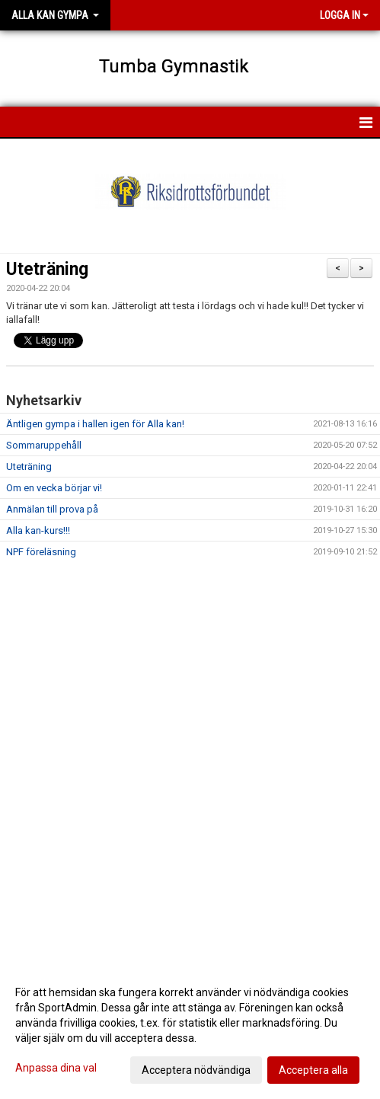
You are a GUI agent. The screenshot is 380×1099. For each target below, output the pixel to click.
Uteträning (47, 269)
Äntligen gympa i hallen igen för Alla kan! (95, 424)
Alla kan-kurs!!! (38, 530)
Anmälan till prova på (52, 509)
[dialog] (190, 1030)
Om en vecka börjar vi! (54, 488)
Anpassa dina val (56, 1068)
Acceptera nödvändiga (196, 1070)
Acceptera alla (313, 1070)
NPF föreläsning (41, 551)
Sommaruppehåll (43, 445)
